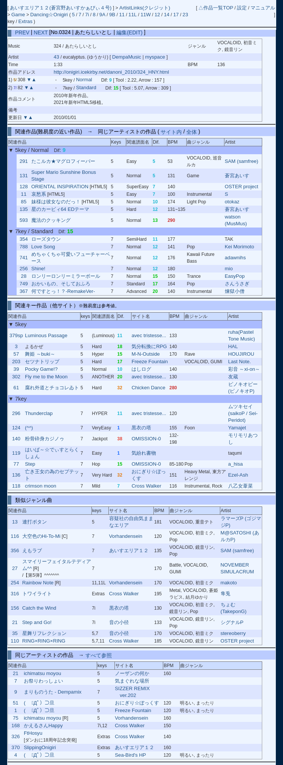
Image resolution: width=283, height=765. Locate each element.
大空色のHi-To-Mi (41, 536)
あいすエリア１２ (128, 550)
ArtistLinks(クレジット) (144, 8)
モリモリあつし (243, 438)
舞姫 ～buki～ (40, 354)
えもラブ (32, 550)
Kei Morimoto (239, 246)
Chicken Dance (148, 387)
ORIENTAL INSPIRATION (59, 186)
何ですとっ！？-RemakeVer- (63, 291)
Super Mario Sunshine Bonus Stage (63, 175)
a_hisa (235, 464)
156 (15, 608)
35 (15, 633)
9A (102, 14)
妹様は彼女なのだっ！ (55, 201)
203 (16, 361)
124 (16, 428)
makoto (229, 582)
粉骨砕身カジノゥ (44, 438)
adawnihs (235, 257)
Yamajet (237, 428)
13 (15, 522)
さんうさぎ (237, 283)
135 (24, 209)
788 (24, 246)
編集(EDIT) (129, 32)
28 (23, 276)
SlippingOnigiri (40, 747)
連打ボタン (34, 522)
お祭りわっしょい (43, 681)
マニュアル (263, 8)
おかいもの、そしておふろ (60, 283)
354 (24, 239)
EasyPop (235, 276)
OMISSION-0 (146, 438)
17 (176, 14)
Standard (86, 88)
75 (16, 718)
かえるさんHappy (43, 725)
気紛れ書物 (143, 453)
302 (16, 376)
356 (15, 550)
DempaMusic (127, 57)
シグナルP (232, 622)
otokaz (232, 201)
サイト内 (171, 132)
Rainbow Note (38, 582)
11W (146, 14)
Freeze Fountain (149, 361)
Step (30, 464)
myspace (155, 57)
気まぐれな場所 (132, 681)
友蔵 (233, 376)
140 (16, 438)
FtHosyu (33, 733)
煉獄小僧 (234, 291)
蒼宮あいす (237, 175)
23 (185, 14)
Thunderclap (39, 413)
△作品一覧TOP (215, 8)
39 (16, 369)
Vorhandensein (125, 536)
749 (24, 283)
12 (157, 14)
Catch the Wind (39, 608)
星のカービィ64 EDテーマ (60, 209)
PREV (22, 32)
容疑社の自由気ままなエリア (131, 522)
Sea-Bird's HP (130, 755)
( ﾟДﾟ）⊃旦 (39, 703)
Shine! (38, 268)
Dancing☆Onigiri (49, 14)
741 (24, 257)
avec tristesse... (148, 335)
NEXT (41, 32)
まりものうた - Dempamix (53, 692)
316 (15, 593)
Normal (84, 80)
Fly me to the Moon (46, 376)
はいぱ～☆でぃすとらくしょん (52, 453)
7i (87, 14)
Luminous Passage (46, 335)
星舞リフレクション (44, 633)
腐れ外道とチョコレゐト (52, 387)
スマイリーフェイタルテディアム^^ (56, 565)
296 (16, 413)
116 (15, 536)
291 (24, 161)
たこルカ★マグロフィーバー (63, 161)
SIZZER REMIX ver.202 (132, 692)
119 (16, 453)
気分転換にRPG (149, 346)
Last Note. (239, 361)
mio (229, 268)
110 (15, 641)
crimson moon (40, 486)
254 (15, 582)
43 (56, 57)
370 (15, 747)
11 (122, 14)
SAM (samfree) (241, 161)
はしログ (141, 369)
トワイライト (37, 593)
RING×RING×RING (43, 641)
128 (24, 186)
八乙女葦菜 (240, 486)
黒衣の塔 (141, 428)
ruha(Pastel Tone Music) (241, 335)
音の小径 (119, 622)
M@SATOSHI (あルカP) (240, 536)
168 (15, 725)
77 (16, 464)
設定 (242, 8)
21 (15, 622)
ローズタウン (46, 239)
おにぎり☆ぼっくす (148, 475)
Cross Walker (146, 486)
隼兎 (225, 593)
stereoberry (233, 633)
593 (24, 220)
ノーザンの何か (132, 673)
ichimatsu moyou (42, 673)
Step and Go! (37, 622)
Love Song (43, 246)
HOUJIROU (241, 354)
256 (24, 268)
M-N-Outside (145, 354)
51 (16, 703)
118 (16, 486)
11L (132, 14)
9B (112, 14)
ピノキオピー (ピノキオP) (243, 387)
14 (167, 14)
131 (24, 175)
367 (24, 291)
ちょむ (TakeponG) (234, 608)
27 (15, 568)
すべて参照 (98, 655)
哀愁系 (38, 194)
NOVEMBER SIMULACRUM (237, 568)
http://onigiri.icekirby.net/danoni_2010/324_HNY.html (111, 72)
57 (16, 354)
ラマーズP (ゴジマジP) (241, 522)
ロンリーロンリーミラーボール (65, 276)
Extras (25, 21)
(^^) (29, 428)
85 (23, 201)
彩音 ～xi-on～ (244, 369)
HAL (233, 346)
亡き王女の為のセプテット (52, 475)
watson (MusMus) (236, 220)
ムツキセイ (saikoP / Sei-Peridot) (243, 413)
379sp (16, 335)
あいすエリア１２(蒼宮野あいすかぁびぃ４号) (61, 8)
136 (16, 475)
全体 (191, 132)
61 (16, 387)
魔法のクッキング (51, 220)
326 (15, 736)
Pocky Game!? (41, 369)
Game (18, 14)
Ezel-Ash (238, 475)
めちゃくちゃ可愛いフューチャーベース (70, 257)
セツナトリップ (42, 361)
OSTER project (241, 186)
